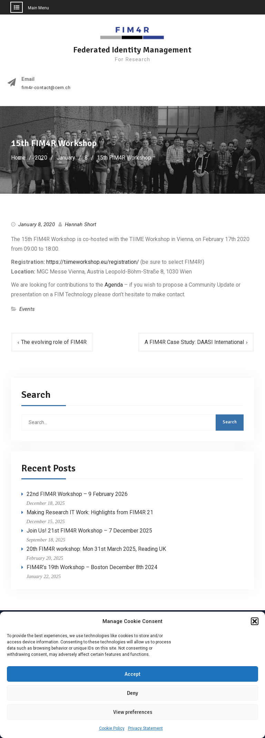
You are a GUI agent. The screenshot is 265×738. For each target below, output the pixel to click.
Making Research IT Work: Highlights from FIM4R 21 (90, 512)
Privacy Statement (145, 728)
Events (27, 309)
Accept (132, 674)
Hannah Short (80, 224)
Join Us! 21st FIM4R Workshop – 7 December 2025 (89, 530)
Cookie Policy (112, 728)
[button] (254, 621)
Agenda (114, 284)
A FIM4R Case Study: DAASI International (194, 342)
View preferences (132, 712)
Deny (132, 693)
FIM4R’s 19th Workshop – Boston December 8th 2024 (92, 567)
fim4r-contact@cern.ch (46, 87)
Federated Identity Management (132, 50)
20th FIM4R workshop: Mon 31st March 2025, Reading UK (96, 549)
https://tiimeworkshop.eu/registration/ (92, 262)
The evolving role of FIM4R (54, 342)
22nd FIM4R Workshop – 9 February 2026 (77, 494)
